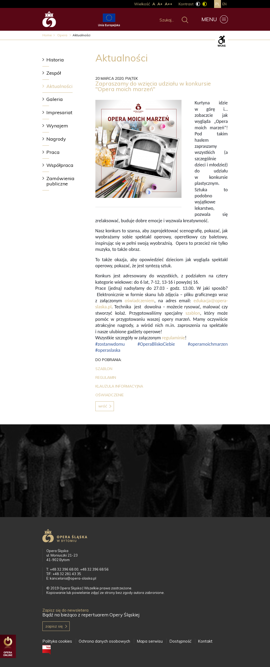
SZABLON (103, 368)
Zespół (53, 73)
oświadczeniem (139, 301)
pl (217, 4)
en (224, 4)
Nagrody (56, 139)
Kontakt (205, 641)
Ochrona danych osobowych (104, 641)
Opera (62, 35)
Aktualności (59, 86)
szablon (192, 313)
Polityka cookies (57, 641)
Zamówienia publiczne (60, 181)
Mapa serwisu (150, 641)
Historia (55, 60)
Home (47, 35)
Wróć (102, 406)
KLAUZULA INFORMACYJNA (119, 386)
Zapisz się (54, 626)
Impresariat (59, 112)
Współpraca (59, 165)
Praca (53, 152)
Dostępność (180, 641)
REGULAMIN (105, 377)
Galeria (54, 99)
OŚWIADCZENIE (109, 395)
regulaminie (173, 338)
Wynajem (57, 126)
